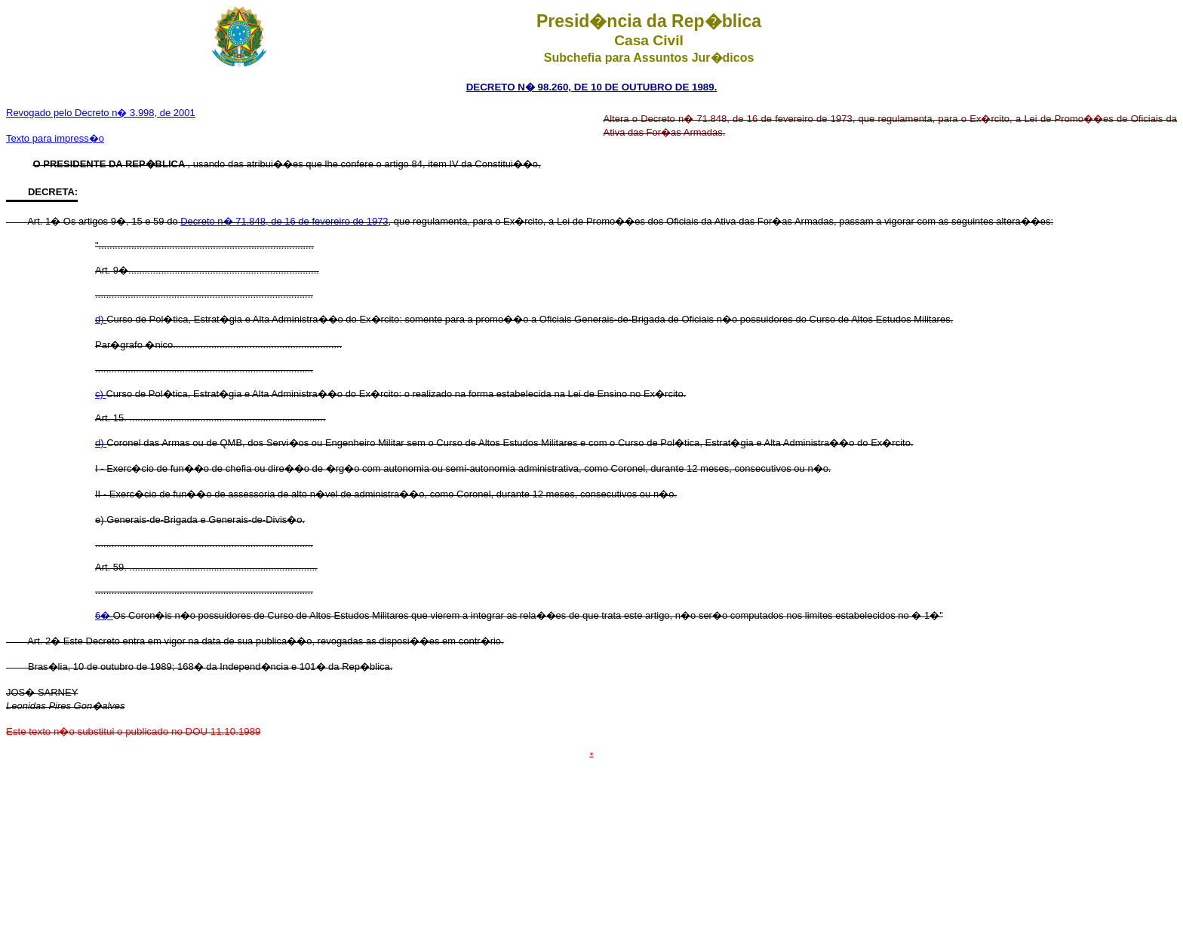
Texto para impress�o (55, 138)
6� (104, 615)
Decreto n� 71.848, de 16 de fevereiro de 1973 (284, 221)
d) (100, 319)
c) (100, 393)
